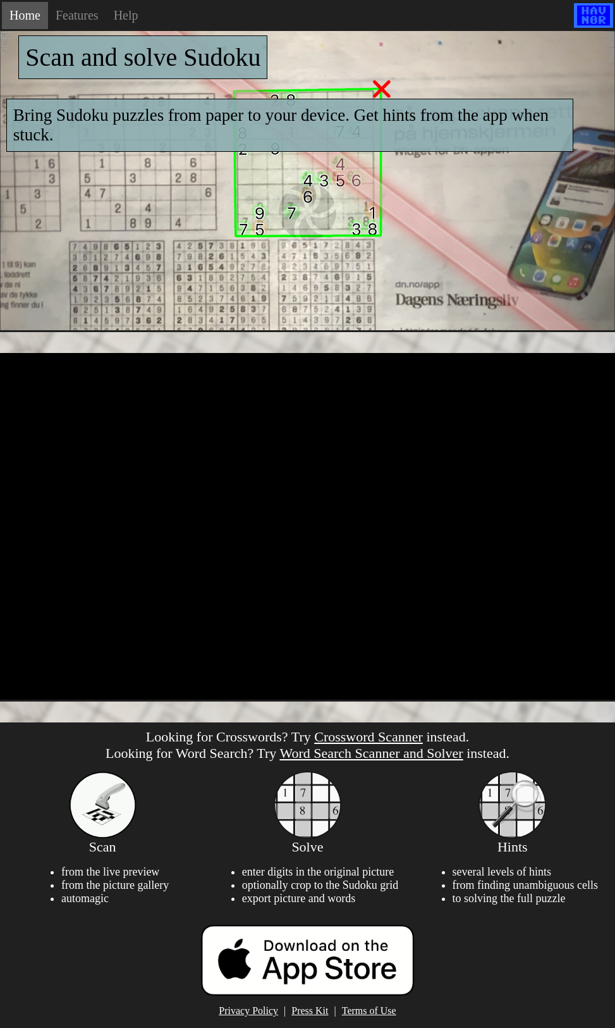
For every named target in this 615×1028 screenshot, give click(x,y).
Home (24, 15)
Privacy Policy (248, 1010)
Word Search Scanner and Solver (371, 753)
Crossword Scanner (368, 737)
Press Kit (309, 1010)
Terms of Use (369, 1010)
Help (126, 15)
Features (77, 15)
